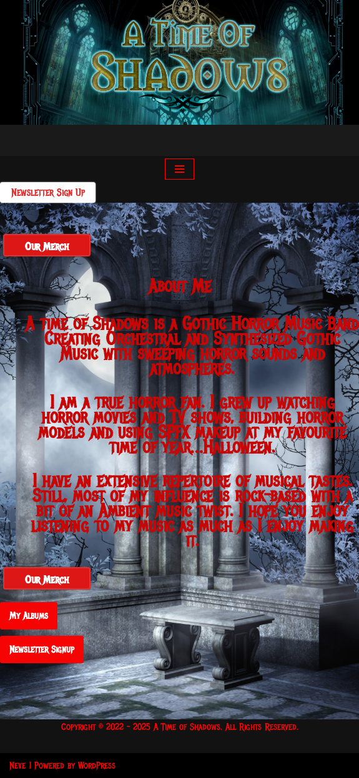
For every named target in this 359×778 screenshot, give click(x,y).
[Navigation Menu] (179, 169)
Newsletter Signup (41, 649)
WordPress (97, 765)
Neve (17, 765)
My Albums (28, 615)
